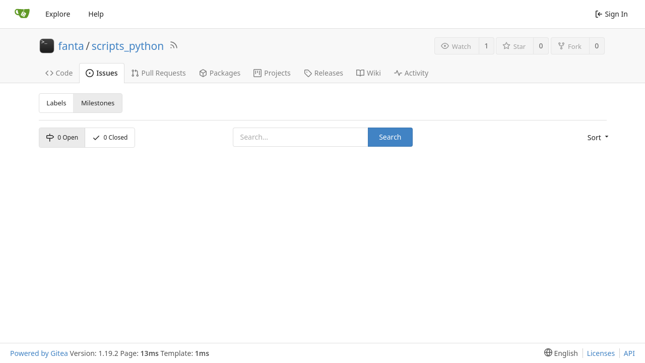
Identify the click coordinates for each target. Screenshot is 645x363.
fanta (71, 46)
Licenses (601, 353)
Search (390, 137)
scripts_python (128, 46)
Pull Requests (158, 73)
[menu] (597, 138)
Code (59, 73)
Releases (323, 73)
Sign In (611, 14)
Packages (220, 73)
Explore (57, 14)
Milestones (97, 102)
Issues (101, 73)
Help (96, 14)
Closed (110, 137)
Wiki (368, 73)
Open (62, 137)
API (629, 353)
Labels (56, 102)
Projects (271, 73)
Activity (411, 73)
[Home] (22, 14)
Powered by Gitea (39, 353)
